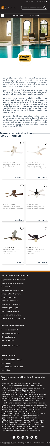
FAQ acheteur (7, 370)
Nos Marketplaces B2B (10, 333)
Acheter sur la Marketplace (12, 367)
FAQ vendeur (6, 363)
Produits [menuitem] (34, 16)
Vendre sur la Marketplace (11, 360)
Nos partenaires (7, 340)
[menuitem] (2, 16)
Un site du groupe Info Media (25, 443)
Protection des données (10, 346)
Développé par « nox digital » (42, 443)
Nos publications (8, 337)
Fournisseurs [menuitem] (18, 16)
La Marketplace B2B (9, 330)
